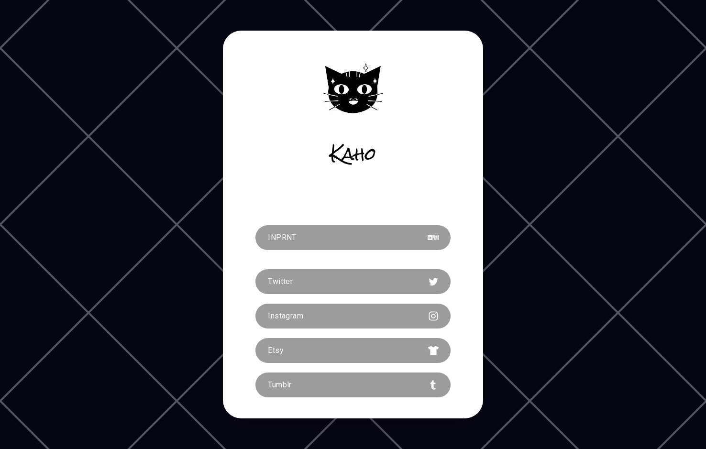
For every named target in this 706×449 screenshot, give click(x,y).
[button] (353, 237)
